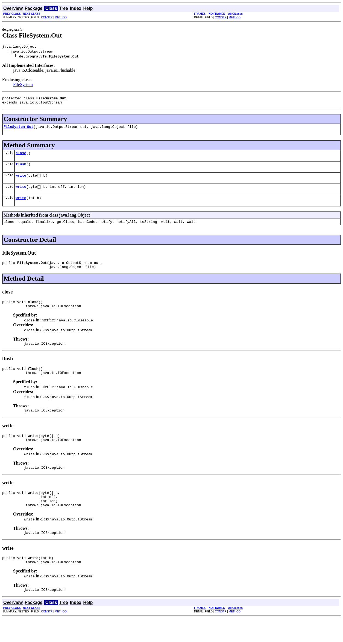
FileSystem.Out (18, 129)
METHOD (61, 17)
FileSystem (23, 85)
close (21, 156)
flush (21, 168)
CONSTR (46, 17)
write (21, 181)
